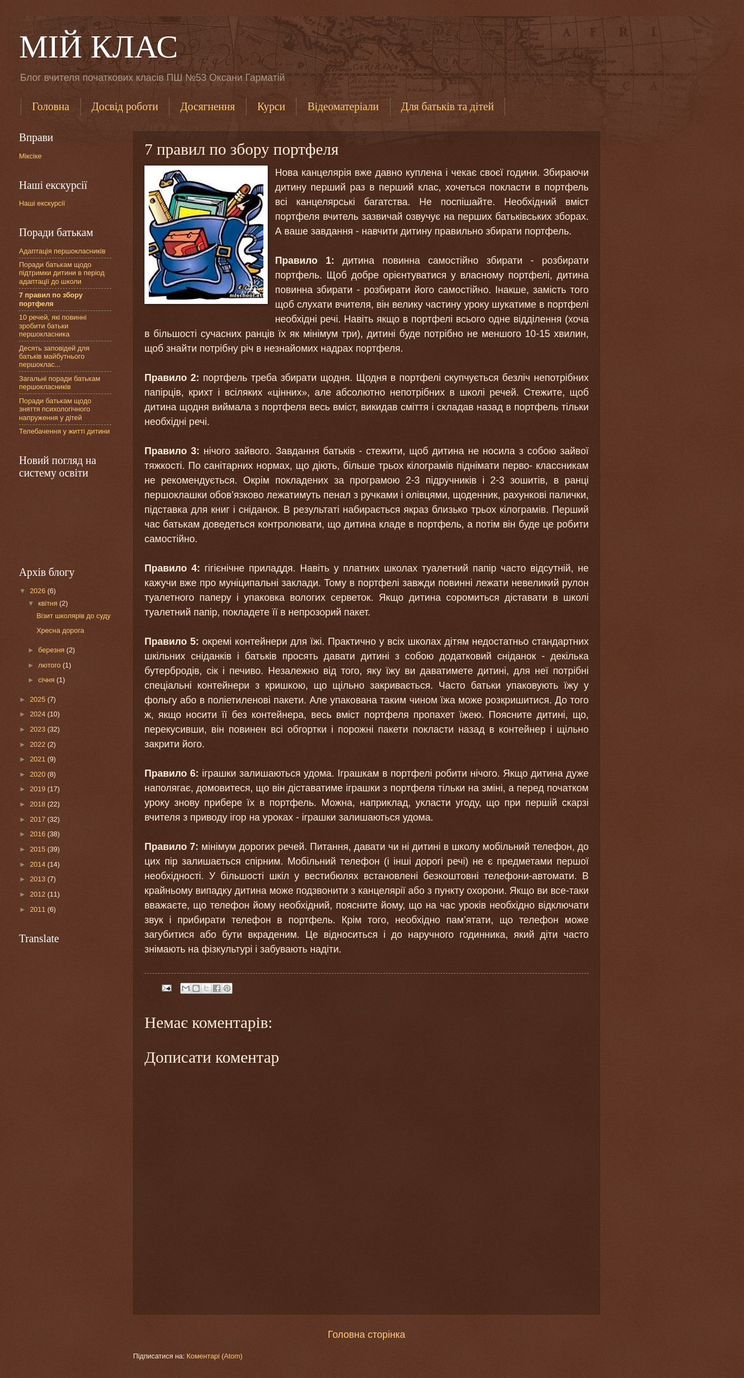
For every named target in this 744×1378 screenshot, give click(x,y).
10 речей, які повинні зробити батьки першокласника (52, 325)
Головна (51, 106)
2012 (38, 894)
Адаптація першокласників (62, 251)
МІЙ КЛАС (98, 47)
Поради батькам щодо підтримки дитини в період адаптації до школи (61, 273)
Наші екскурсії (42, 203)
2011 (38, 909)
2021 (38, 759)
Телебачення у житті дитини (64, 431)
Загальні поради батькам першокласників (59, 382)
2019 (38, 789)
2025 (38, 699)
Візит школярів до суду (73, 616)
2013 (38, 879)
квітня (48, 603)
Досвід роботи (125, 106)
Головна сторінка (367, 1334)
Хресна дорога (60, 630)
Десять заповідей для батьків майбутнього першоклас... (54, 356)
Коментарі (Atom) (215, 1356)
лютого (50, 665)
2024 (38, 714)
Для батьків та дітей (447, 106)
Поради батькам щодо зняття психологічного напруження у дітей (55, 409)
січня (47, 680)
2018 (38, 804)
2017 (38, 819)
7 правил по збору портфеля (51, 299)
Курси (271, 106)
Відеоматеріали (343, 106)
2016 (38, 834)
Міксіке (30, 156)
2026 (38, 591)
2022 (38, 744)
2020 (38, 774)
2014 (38, 864)
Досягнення (207, 106)
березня (52, 650)
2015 (38, 849)
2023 (38, 729)
